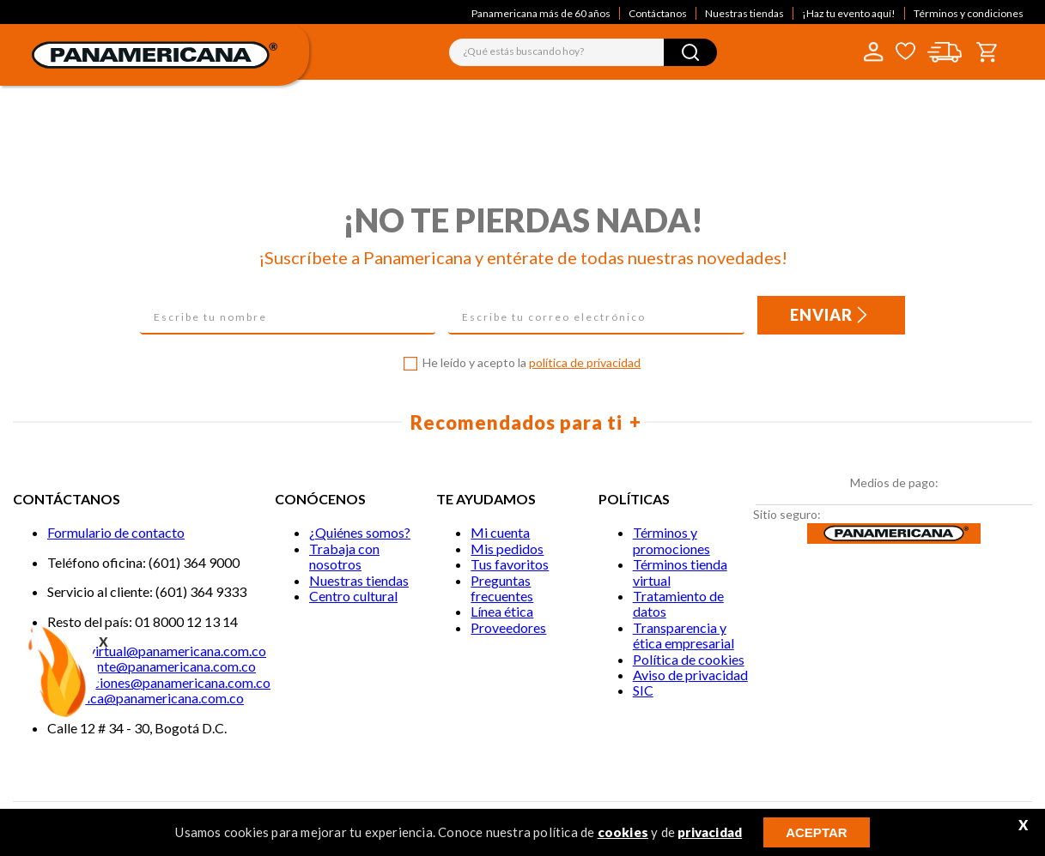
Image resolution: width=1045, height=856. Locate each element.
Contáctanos (658, 13)
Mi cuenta (500, 532)
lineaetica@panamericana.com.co (145, 698)
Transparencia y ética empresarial (683, 635)
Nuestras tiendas (744, 13)
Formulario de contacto (116, 532)
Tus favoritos (510, 564)
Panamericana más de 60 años (541, 13)
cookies (623, 832)
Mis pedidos (507, 548)
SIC (643, 690)
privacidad (709, 832)
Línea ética (502, 611)
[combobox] (583, 52)
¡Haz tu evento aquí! (849, 13)
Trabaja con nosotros (344, 556)
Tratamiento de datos (678, 603)
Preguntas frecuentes (502, 588)
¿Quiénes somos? (359, 532)
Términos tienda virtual (680, 572)
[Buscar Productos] (690, 52)
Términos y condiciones (969, 13)
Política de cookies (688, 659)
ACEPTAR (816, 832)
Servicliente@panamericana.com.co (151, 666)
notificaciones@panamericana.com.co (158, 682)
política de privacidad (585, 362)
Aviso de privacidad (690, 674)
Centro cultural (353, 596)
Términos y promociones (671, 540)
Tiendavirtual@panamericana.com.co (156, 650)
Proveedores (508, 627)
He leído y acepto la (531, 363)
